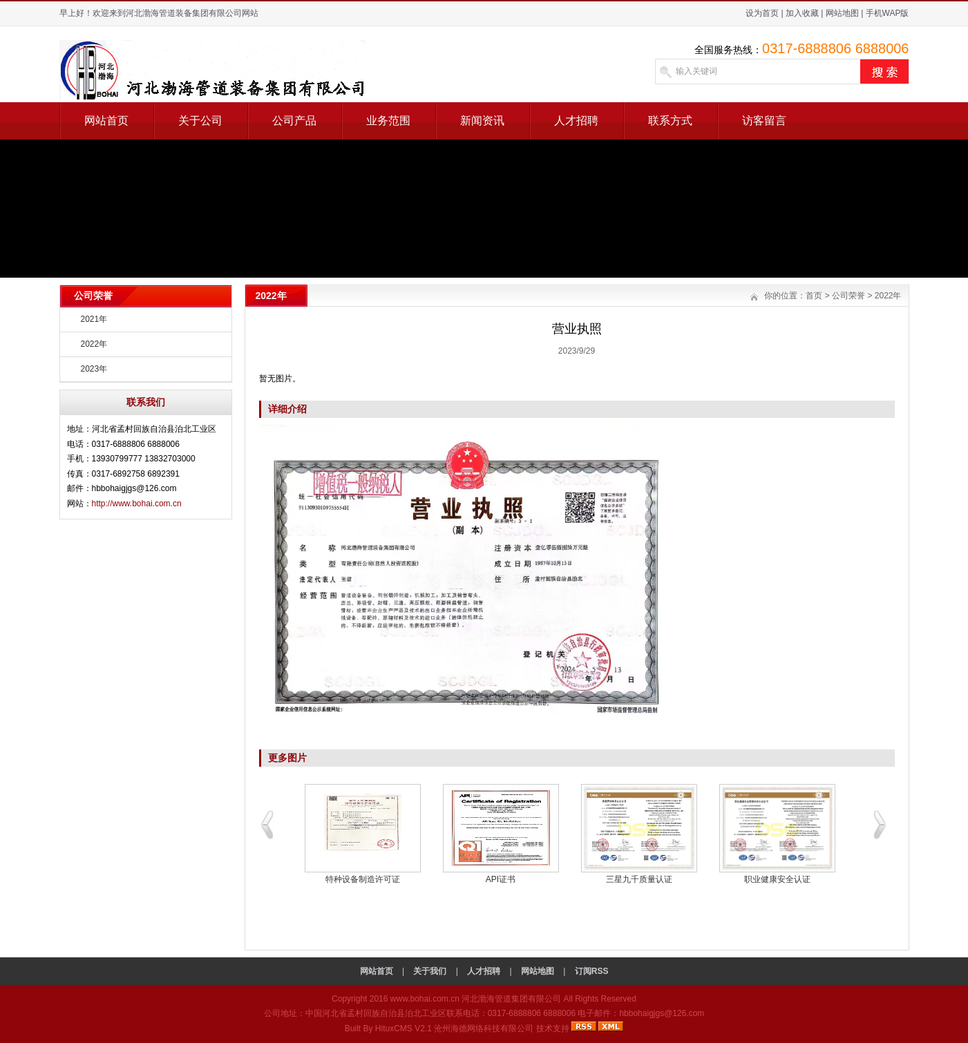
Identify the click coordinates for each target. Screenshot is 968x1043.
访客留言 (764, 120)
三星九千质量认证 (639, 879)
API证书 (500, 879)
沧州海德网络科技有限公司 (483, 1028)
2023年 (94, 369)
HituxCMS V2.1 (403, 1028)
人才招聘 (576, 120)
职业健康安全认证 (777, 879)
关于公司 (200, 120)
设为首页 (762, 13)
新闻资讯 (482, 120)
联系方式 (670, 120)
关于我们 (429, 971)
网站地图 (842, 13)
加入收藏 (802, 13)
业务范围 (388, 120)
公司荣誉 (848, 295)
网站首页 (106, 120)
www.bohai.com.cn (424, 999)
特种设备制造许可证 (362, 879)
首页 (814, 295)
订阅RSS (592, 971)
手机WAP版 (887, 13)
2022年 (94, 344)
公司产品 (294, 120)
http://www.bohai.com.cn (137, 503)
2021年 (94, 319)
